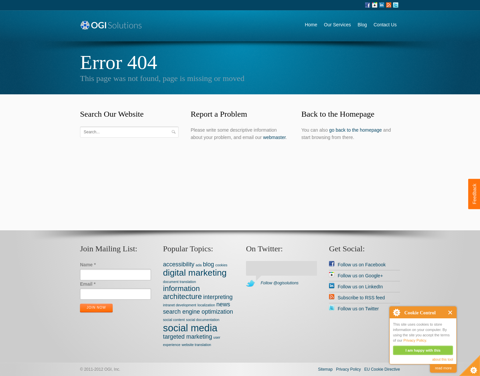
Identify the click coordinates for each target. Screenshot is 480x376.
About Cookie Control (396, 312)
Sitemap (325, 369)
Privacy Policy (348, 369)
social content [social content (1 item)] (174, 320)
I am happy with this (422, 350)
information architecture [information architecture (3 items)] (182, 292)
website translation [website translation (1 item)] (196, 345)
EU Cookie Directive (382, 369)
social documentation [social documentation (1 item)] (202, 320)
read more (443, 368)
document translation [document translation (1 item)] (179, 282)
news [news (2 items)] (223, 304)
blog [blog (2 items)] (208, 264)
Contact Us (385, 24)
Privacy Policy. (415, 340)
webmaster (274, 137)
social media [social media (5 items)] (190, 327)
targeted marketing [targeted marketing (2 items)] (187, 336)
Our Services (337, 24)
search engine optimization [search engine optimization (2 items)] (198, 311)
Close (450, 312)
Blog (362, 24)
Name (88, 264)
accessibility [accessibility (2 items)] (178, 264)
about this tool (442, 359)
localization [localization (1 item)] (206, 305)
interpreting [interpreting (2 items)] (218, 297)
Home (311, 24)
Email (88, 284)
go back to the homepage (355, 130)
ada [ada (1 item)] (199, 265)
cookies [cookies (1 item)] (221, 265)
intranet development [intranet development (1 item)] (179, 305)
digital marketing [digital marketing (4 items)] (195, 273)
